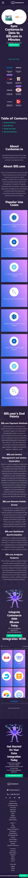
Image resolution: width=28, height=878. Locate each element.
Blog (13, 825)
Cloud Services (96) (14, 708)
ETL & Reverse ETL (13, 805)
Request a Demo (14, 45)
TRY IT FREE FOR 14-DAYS (14, 635)
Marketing (13, 811)
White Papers (12, 853)
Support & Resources (12, 829)
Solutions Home (13, 803)
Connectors (13, 809)
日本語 (13, 868)
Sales (12, 813)
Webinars (12, 855)
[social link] (6, 798)
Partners (13, 859)
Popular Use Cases (10, 129)
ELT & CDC (13, 807)
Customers (13, 851)
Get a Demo (23, 875)
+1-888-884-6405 (13, 794)
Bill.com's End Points (10, 132)
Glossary (13, 843)
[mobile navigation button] (2, 2)
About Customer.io (10, 122)
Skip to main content (14, 59)
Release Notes (13, 819)
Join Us (13, 861)
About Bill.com (8, 125)
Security (13, 837)
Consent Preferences (13, 845)
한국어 (13, 870)
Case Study (9, 74)
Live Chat (12, 827)
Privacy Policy (13, 841)
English (13, 866)
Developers (13, 817)
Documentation (13, 833)
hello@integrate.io (13, 790)
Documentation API (13, 835)
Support (13, 815)
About (12, 857)
